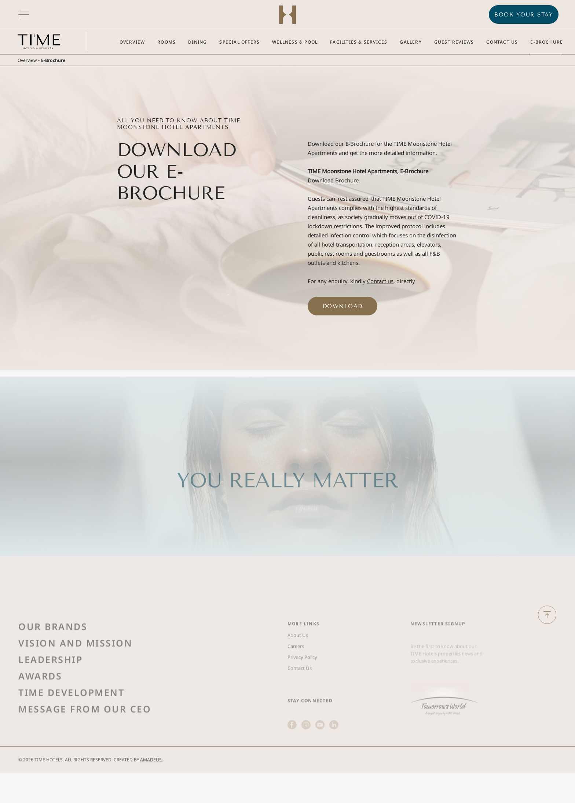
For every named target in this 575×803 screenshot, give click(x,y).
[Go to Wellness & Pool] (295, 42)
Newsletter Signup (437, 647)
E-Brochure (53, 60)
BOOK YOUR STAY (523, 14)
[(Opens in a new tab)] (444, 726)
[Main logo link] (39, 41)
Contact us (380, 281)
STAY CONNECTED (310, 724)
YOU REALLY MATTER (287, 504)
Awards (40, 699)
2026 (28, 769)
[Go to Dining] (197, 42)
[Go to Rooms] (166, 42)
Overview (27, 60)
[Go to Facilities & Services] (358, 42)
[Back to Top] (547, 624)
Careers (296, 670)
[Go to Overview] (132, 42)
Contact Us (300, 692)
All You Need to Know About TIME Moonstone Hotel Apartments (178, 123)
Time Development (71, 716)
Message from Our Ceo (84, 732)
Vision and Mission (75, 666)
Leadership (50, 683)
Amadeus (151, 768)
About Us (298, 659)
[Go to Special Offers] (239, 42)
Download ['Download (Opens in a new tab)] (343, 306)
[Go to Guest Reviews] (454, 42)
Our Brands (52, 650)
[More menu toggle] (23, 14)
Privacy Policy (302, 681)
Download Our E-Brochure (176, 171)
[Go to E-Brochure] (546, 42)
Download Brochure (333, 180)
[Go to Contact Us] (502, 42)
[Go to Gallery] (410, 42)
